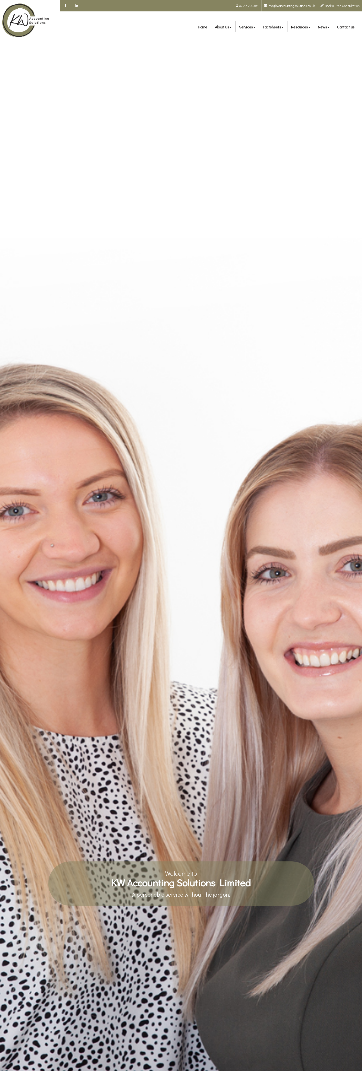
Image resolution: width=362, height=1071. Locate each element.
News (323, 26)
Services (247, 26)
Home (202, 26)
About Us (223, 26)
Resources (300, 26)
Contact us (346, 26)
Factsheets (273, 26)
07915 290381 (246, 5)
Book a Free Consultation (340, 5)
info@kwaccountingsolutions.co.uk (289, 5)
